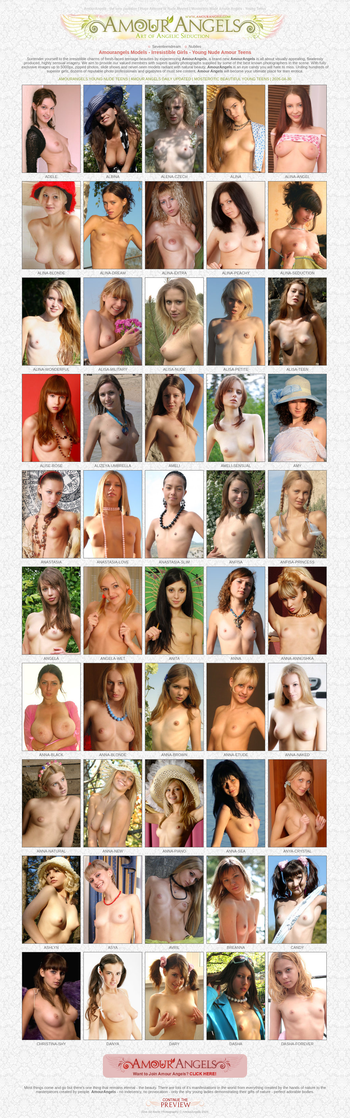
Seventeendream (166, 46)
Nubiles (195, 46)
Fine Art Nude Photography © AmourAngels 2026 (175, 1112)
